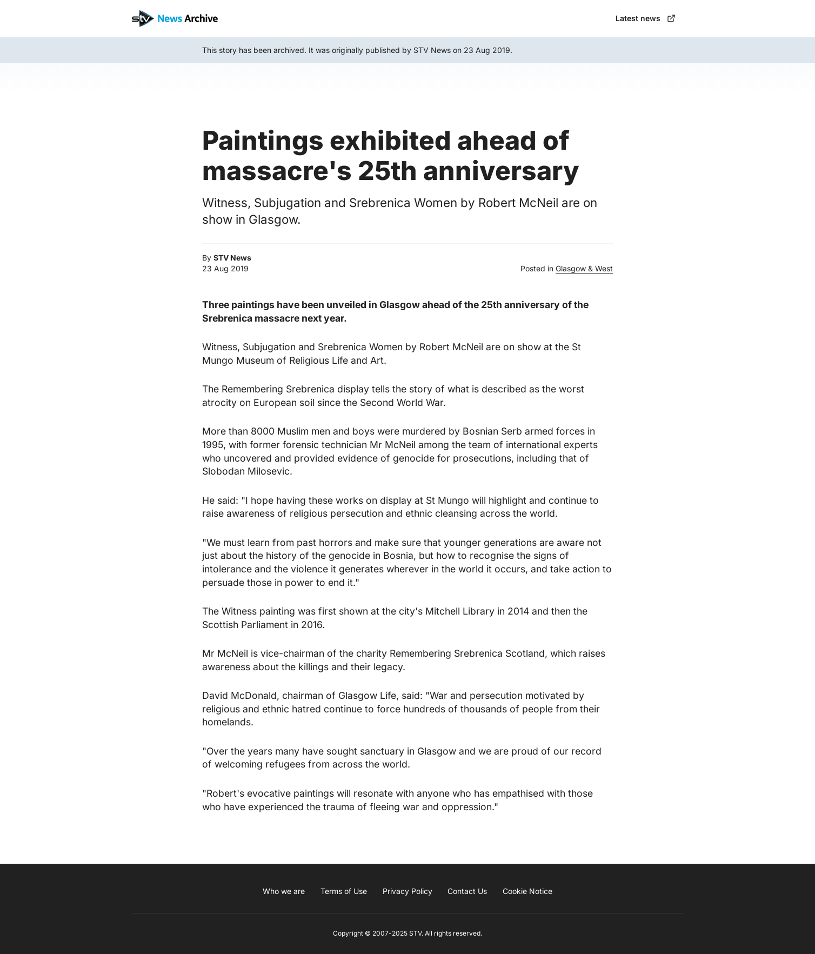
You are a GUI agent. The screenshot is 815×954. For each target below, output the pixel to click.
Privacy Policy (407, 891)
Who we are (284, 891)
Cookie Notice (527, 891)
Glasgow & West (584, 268)
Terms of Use (343, 891)
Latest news (646, 18)
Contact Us (467, 891)
